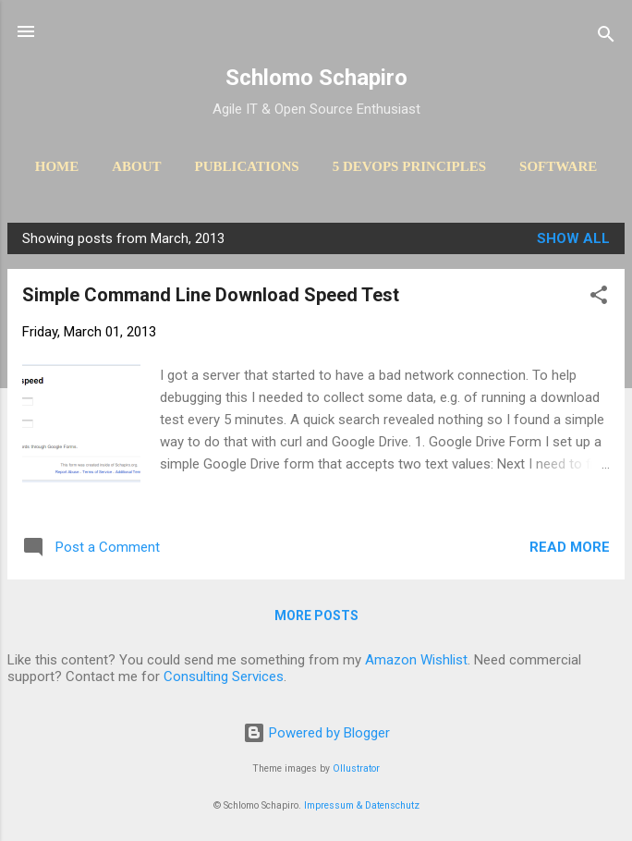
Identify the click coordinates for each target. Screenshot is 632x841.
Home (57, 166)
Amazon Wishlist (416, 660)
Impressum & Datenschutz (361, 805)
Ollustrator (356, 768)
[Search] (606, 37)
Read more (569, 547)
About (136, 166)
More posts (316, 615)
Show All (573, 238)
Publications (247, 166)
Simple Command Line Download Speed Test (210, 295)
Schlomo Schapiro (316, 78)
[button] (599, 298)
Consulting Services (224, 676)
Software (558, 166)
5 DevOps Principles (409, 166)
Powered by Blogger (316, 733)
